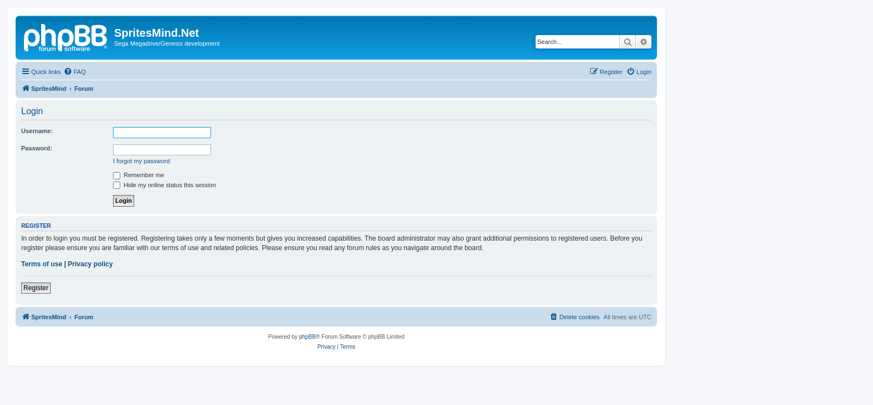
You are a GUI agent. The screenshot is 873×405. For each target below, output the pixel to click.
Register (35, 288)
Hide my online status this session (164, 185)
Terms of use (41, 264)
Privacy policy (90, 264)
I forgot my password (141, 161)
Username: (37, 131)
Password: (36, 148)
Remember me (138, 175)
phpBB (307, 337)
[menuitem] (74, 72)
